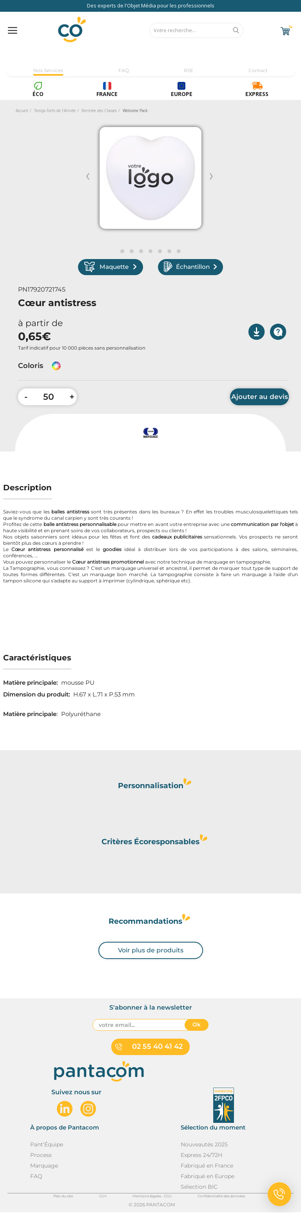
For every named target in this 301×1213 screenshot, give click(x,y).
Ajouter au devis (259, 398)
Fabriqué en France (207, 1166)
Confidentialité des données (221, 1197)
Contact (258, 70)
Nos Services (48, 70)
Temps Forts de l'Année (55, 110)
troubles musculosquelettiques (251, 513)
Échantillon (188, 267)
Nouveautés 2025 (204, 1145)
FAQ (123, 70)
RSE (188, 70)
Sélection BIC (199, 1187)
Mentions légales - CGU (152, 1197)
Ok (196, 1025)
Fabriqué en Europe (207, 1176)
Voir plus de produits (150, 951)
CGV (103, 1197)
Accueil (22, 110)
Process (41, 1155)
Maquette (113, 267)
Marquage (44, 1166)
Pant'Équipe (46, 1145)
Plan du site (63, 1197)
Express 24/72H (201, 1155)
